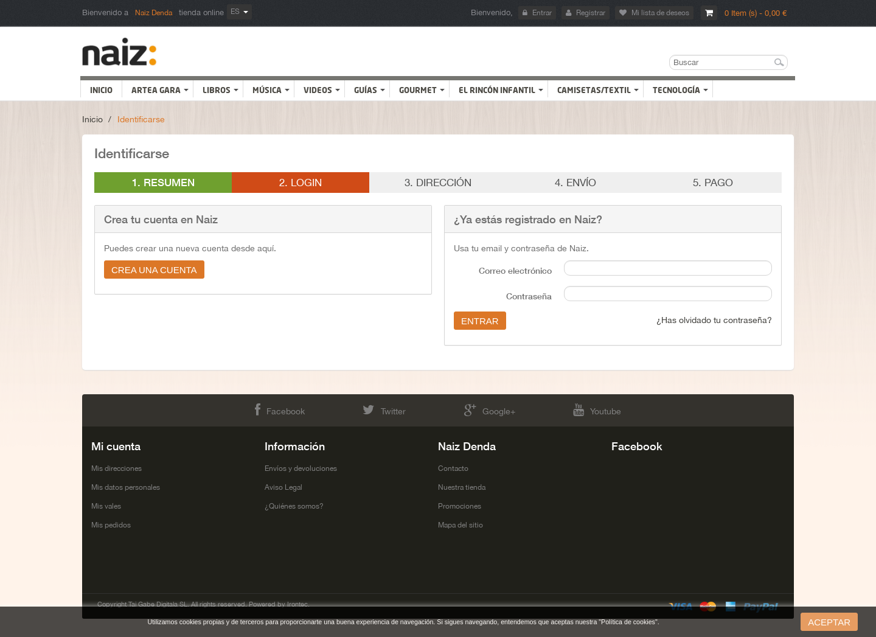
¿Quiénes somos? (294, 506)
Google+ (489, 409)
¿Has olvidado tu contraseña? (714, 320)
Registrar (585, 13)
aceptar (829, 622)
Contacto (453, 468)
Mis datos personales (125, 487)
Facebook (280, 409)
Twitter (384, 409)
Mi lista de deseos (654, 13)
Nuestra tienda (461, 487)
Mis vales (106, 506)
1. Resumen (163, 182)
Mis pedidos (111, 525)
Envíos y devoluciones (301, 468)
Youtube (597, 409)
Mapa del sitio (460, 525)
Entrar (537, 13)
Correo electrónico (515, 270)
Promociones (459, 506)
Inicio (92, 119)
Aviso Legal (283, 487)
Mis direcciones (116, 468)
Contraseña (529, 296)
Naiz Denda (153, 13)
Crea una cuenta (154, 270)
